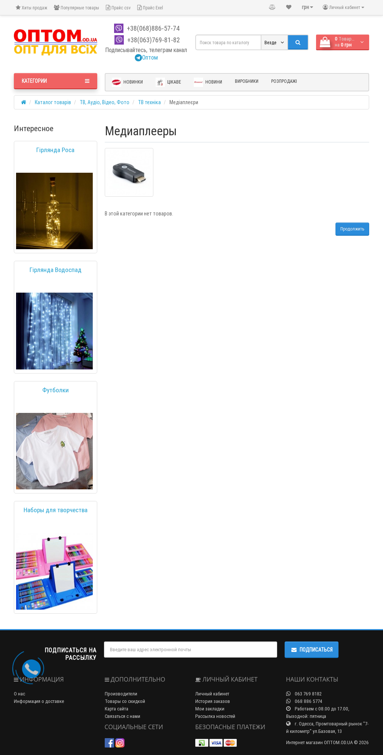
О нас (19, 694)
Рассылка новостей (215, 716)
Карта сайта (116, 709)
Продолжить (352, 229)
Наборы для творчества (56, 510)
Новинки (127, 82)
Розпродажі (284, 81)
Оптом (146, 57)
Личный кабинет (212, 694)
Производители (121, 694)
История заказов (212, 701)
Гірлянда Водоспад (56, 270)
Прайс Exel (150, 7)
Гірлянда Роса (55, 150)
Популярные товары (76, 7)
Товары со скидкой (125, 701)
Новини (208, 82)
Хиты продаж (31, 7)
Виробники (246, 81)
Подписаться (312, 649)
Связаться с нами (122, 716)
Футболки (55, 390)
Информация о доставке (39, 701)
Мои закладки (209, 709)
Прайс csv (118, 7)
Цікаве (168, 82)
